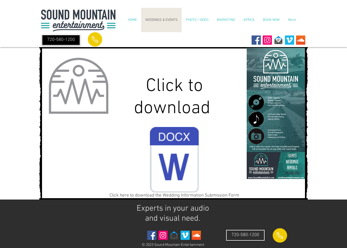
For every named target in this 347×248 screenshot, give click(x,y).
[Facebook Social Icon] (256, 40)
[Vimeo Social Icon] (289, 40)
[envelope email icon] (278, 40)
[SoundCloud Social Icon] (300, 40)
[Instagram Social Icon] (267, 40)
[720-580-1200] (61, 40)
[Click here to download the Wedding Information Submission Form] (174, 163)
